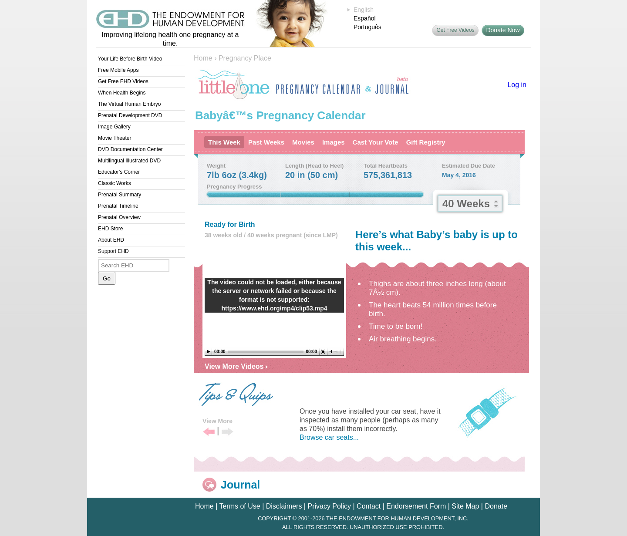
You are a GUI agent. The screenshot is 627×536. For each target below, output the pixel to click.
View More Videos (236, 366)
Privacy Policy (329, 506)
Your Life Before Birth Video (130, 59)
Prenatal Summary (119, 195)
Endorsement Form (416, 506)
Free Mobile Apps (118, 70)
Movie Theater (114, 138)
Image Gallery (114, 127)
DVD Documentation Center (130, 149)
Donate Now (502, 30)
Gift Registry (425, 142)
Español (365, 18)
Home (203, 58)
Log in (516, 84)
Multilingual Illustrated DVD (129, 161)
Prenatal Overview (119, 217)
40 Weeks (466, 203)
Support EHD (113, 251)
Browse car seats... (329, 437)
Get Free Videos (455, 30)
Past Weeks (266, 142)
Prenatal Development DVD (130, 115)
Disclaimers (284, 506)
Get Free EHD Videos (123, 81)
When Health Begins (121, 93)
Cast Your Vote (375, 142)
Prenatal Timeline (118, 206)
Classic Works (114, 183)
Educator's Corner (119, 172)
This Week (224, 142)
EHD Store (110, 229)
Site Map (465, 506)
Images (333, 142)
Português (367, 27)
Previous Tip (208, 432)
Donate (496, 506)
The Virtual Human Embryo (129, 104)
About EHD (111, 240)
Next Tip (227, 432)
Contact (369, 506)
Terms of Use (239, 506)
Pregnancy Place (245, 58)
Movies (303, 142)
